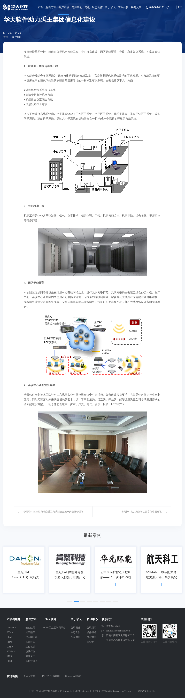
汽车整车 (30, 633)
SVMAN (11, 652)
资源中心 (76, 7)
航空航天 (30, 628)
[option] (24, 570)
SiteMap (154, 692)
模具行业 (30, 652)
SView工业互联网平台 (54, 628)
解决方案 (50, 7)
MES (9, 657)
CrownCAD (12, 628)
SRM (9, 662)
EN (180, 7)
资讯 (87, 7)
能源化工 (30, 657)
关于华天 (110, 7)
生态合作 (97, 7)
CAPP (10, 647)
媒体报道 (91, 633)
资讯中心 (92, 620)
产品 (40, 7)
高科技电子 (31, 662)
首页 (5, 37)
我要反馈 (136, 7)
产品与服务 (13, 620)
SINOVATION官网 (50, 677)
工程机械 (30, 647)
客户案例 (63, 7)
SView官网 (29, 677)
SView (10, 633)
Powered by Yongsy (122, 692)
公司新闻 (91, 628)
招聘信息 (75, 638)
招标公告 (123, 7)
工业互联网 (49, 620)
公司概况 (75, 628)
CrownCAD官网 (73, 677)
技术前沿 (91, 638)
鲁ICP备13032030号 (101, 692)
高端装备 (30, 643)
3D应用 (90, 643)
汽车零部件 (31, 638)
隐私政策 (143, 692)
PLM (9, 638)
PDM (9, 643)
